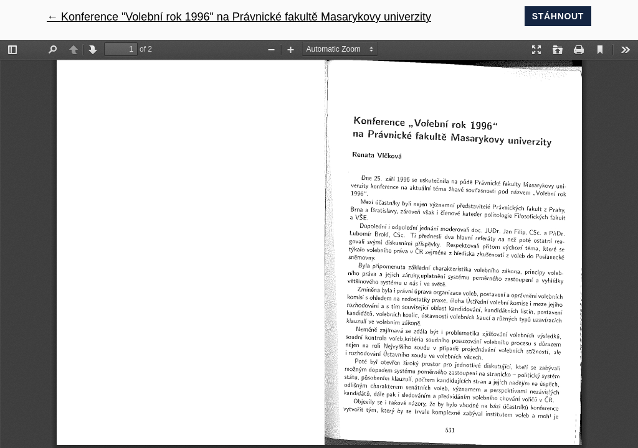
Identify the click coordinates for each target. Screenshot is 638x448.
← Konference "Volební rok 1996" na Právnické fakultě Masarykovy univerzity (239, 17)
